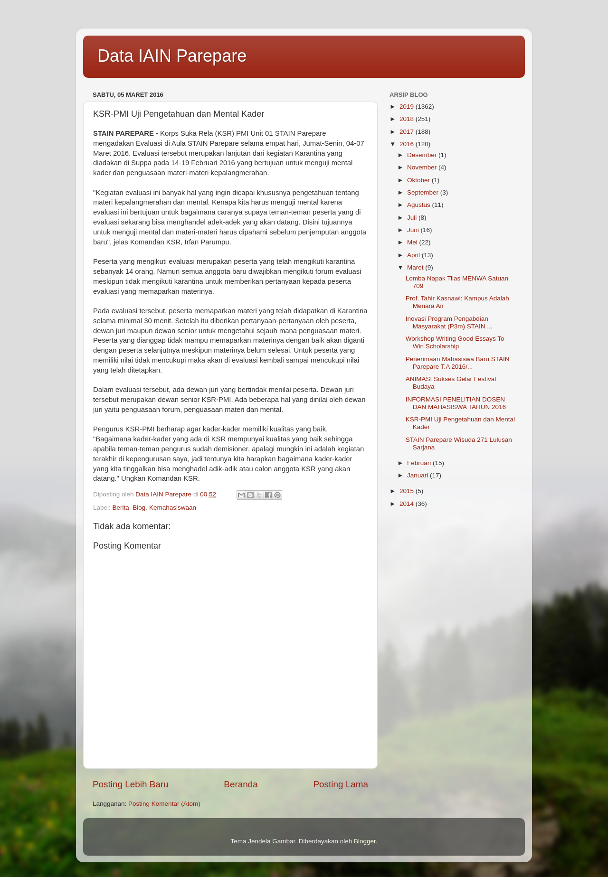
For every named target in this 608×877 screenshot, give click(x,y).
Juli (412, 217)
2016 (407, 144)
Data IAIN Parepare (172, 55)
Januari (418, 475)
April (414, 255)
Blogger (365, 841)
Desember (422, 155)
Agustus (419, 204)
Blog (139, 507)
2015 (407, 490)
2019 (407, 106)
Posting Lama (340, 784)
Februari (420, 462)
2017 (407, 131)
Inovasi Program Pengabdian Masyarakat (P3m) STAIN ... (449, 322)
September (423, 192)
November (422, 167)
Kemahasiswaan (172, 507)
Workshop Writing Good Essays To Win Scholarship (455, 342)
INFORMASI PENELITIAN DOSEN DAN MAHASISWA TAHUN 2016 (456, 403)
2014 (407, 503)
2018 (407, 118)
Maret (416, 267)
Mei (413, 242)
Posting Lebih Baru (131, 784)
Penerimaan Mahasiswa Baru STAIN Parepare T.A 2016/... (458, 362)
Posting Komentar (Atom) (164, 803)
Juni (414, 229)
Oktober (419, 180)
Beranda (240, 784)
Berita (121, 507)
